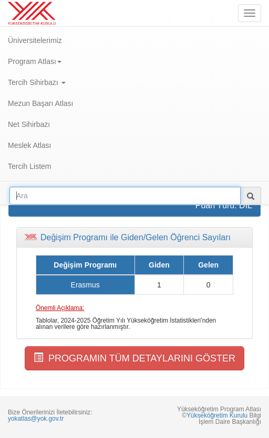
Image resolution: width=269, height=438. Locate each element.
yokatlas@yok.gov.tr (36, 418)
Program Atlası (34, 61)
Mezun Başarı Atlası (41, 103)
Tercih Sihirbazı (37, 82)
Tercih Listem (29, 166)
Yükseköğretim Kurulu (217, 415)
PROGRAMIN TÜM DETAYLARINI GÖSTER (134, 358)
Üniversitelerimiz (35, 40)
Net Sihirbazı (29, 124)
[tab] (134, 238)
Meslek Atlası (29, 145)
